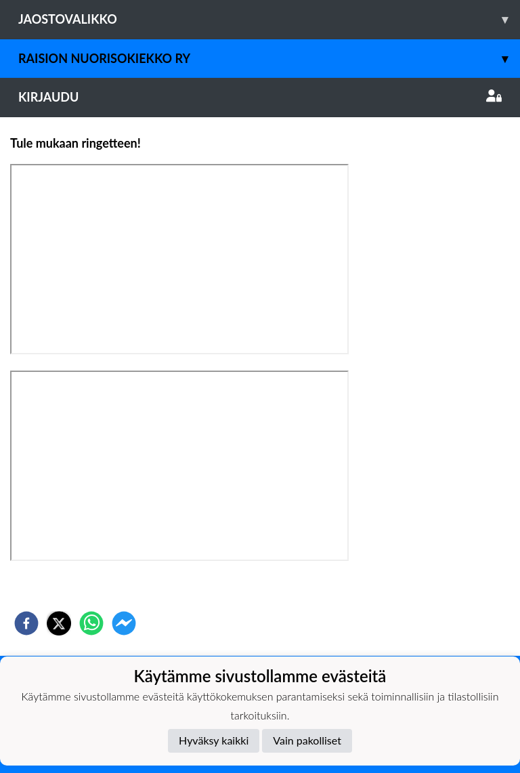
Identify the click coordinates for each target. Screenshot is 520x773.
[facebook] (26, 623)
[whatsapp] (91, 623)
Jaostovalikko (269, 19)
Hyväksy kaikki (213, 740)
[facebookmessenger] (124, 623)
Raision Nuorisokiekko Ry (269, 58)
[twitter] (59, 623)
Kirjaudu (260, 96)
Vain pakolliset (307, 740)
